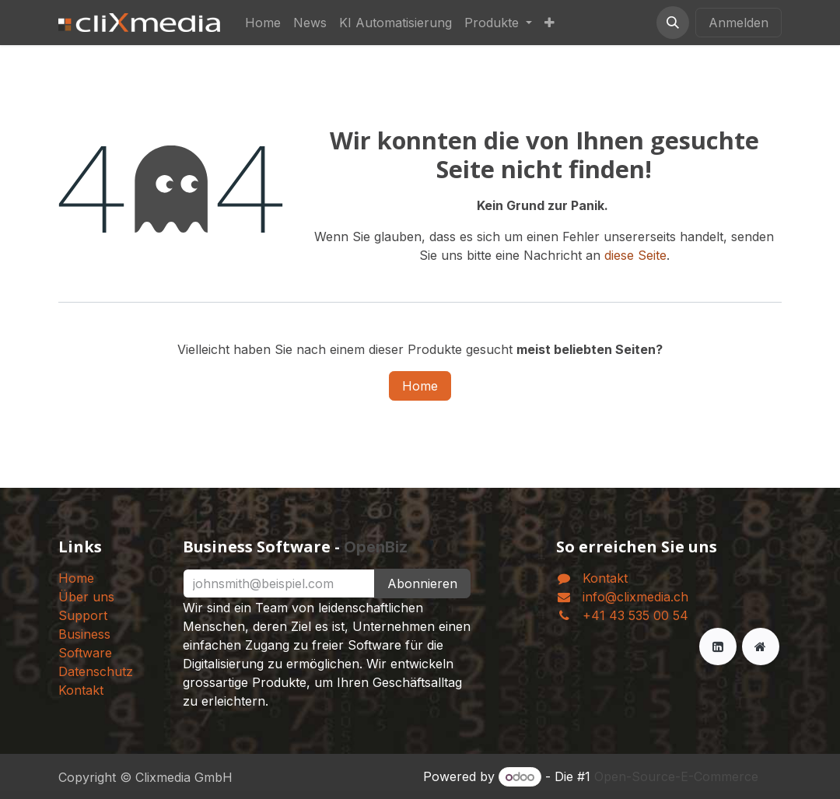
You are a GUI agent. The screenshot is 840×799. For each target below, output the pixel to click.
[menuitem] (263, 22)
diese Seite (635, 255)
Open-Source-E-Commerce (676, 776)
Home (420, 386)
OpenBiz (376, 547)
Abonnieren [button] (422, 583)
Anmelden (738, 22)
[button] (672, 22)
